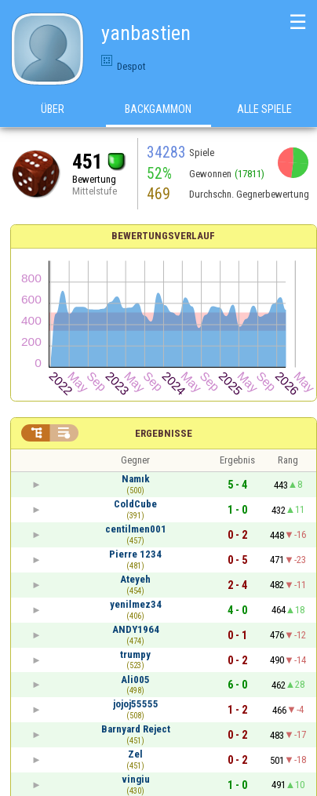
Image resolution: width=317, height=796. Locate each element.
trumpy (135, 654)
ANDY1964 (135, 629)
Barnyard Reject (135, 729)
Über (52, 109)
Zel (135, 754)
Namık (136, 479)
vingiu (136, 779)
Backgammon (158, 109)
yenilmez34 (136, 604)
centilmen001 (135, 529)
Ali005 (135, 679)
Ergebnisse (163, 433)
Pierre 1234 (135, 554)
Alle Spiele (264, 109)
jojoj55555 (135, 704)
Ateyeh (135, 579)
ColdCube (135, 504)
